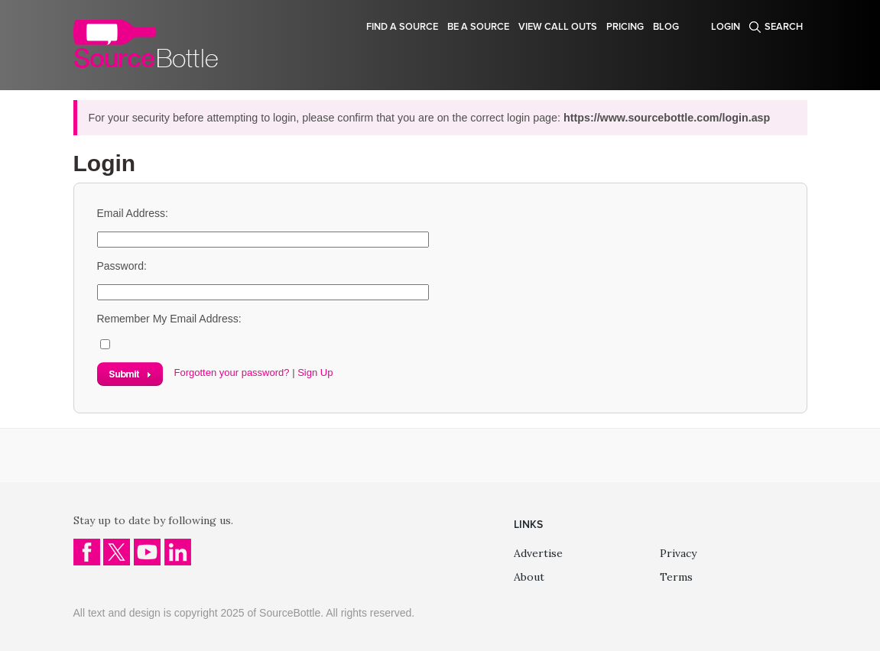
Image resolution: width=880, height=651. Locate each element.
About (529, 577)
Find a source (402, 27)
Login (725, 27)
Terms (676, 577)
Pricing (625, 27)
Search (784, 27)
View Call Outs (557, 27)
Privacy (678, 553)
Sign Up (315, 372)
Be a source (478, 27)
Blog (666, 27)
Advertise (538, 553)
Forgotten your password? (232, 372)
